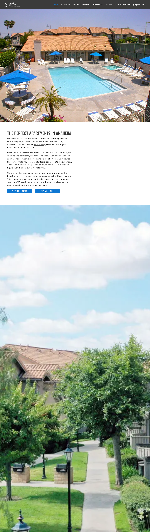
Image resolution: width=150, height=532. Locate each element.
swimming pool (24, 176)
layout (30, 156)
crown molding (18, 162)
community (40, 145)
